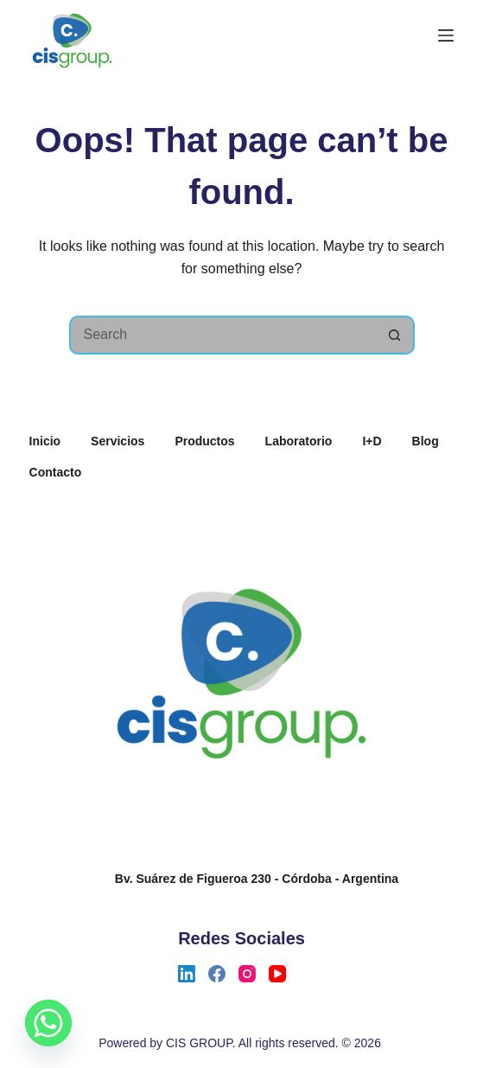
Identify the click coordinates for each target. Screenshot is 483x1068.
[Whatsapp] (48, 1023)
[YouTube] (277, 973)
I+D (371, 441)
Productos (204, 441)
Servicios (117, 441)
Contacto (55, 472)
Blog (425, 441)
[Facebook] (217, 973)
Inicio (45, 441)
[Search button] (395, 335)
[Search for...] (222, 335)
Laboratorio (299, 441)
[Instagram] (247, 973)
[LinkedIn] (186, 973)
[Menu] (446, 35)
